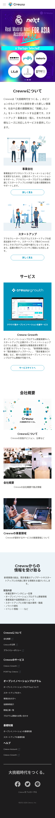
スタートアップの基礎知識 (14, 737)
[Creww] (17, 4)
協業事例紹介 (9, 704)
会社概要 (8, 639)
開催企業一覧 (9, 710)
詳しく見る (27, 192)
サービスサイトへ (27, 367)
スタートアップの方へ (12, 693)
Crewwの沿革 (11, 645)
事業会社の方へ (10, 699)
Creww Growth (12, 666)
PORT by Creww (12, 672)
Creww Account (12, 749)
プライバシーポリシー (14, 650)
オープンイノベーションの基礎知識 (18, 731)
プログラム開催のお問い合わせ (16, 716)
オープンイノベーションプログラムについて (21, 687)
